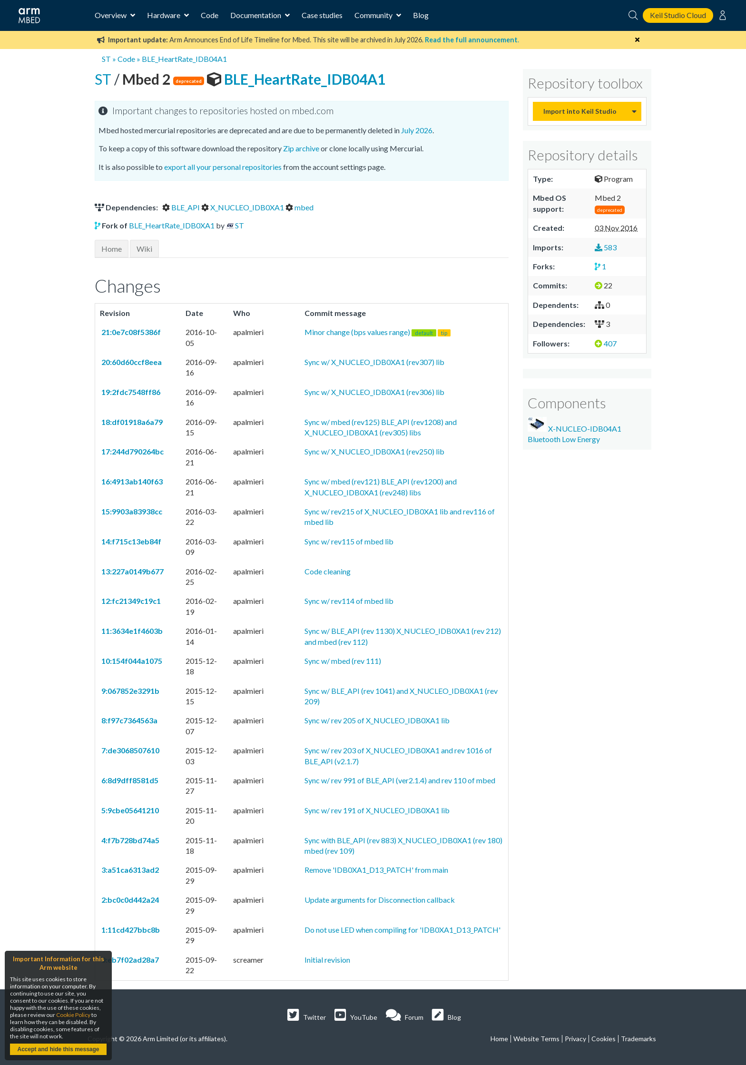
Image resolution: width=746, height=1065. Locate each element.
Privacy (575, 1039)
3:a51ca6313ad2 (129, 869)
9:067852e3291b (129, 690)
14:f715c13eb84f (130, 541)
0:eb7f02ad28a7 (129, 959)
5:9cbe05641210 (129, 810)
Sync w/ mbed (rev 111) (342, 660)
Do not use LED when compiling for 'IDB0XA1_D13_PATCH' (402, 929)
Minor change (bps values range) (377, 331)
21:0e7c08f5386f (130, 331)
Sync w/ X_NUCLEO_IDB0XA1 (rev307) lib (374, 361)
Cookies (603, 1039)
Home (111, 248)
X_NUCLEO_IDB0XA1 (243, 207)
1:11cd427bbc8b (130, 929)
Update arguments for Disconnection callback (379, 899)
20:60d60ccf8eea (131, 361)
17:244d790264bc (132, 451)
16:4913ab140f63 (131, 481)
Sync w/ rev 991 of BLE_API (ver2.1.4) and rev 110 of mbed (399, 780)
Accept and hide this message (58, 1049)
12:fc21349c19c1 (130, 600)
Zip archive (301, 148)
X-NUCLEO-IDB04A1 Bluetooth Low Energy (574, 430)
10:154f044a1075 (131, 660)
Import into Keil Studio (580, 111)
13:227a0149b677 (132, 571)
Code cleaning (327, 571)
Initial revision (327, 959)
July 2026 (416, 130)
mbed (299, 207)
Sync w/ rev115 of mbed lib (348, 541)
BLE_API (181, 207)
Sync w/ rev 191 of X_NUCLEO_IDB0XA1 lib (377, 810)
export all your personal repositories (223, 166)
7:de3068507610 (129, 750)
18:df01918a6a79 (131, 421)
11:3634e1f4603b (131, 630)
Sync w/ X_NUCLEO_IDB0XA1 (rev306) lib (374, 391)
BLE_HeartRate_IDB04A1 (184, 58)
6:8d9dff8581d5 (129, 780)
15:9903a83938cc (131, 511)
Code (209, 15)
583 (606, 247)
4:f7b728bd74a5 (129, 840)
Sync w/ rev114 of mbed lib (348, 600)
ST (106, 58)
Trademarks (638, 1039)
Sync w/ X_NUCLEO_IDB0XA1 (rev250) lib (374, 451)
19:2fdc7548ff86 (130, 391)
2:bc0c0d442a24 (129, 899)
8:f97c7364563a (128, 720)
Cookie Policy (73, 1014)
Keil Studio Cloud (678, 15)
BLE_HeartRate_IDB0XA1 (172, 225)
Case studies (322, 15)
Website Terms (536, 1039)
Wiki (144, 248)
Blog (421, 15)
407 (606, 343)
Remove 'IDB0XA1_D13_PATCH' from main (376, 869)
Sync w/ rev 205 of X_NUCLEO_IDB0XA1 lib (377, 720)
